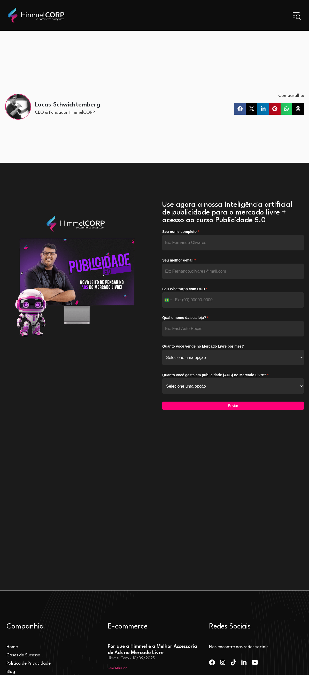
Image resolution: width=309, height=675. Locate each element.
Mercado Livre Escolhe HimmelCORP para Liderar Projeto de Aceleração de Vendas (151, 584)
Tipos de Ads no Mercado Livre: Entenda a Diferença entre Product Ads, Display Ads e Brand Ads (153, 547)
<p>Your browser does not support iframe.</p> (233, 321)
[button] (240, 108)
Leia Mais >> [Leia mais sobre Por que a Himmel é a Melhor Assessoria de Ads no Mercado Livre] (117, 531)
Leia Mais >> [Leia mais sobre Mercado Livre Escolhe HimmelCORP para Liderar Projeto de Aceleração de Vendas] (117, 606)
